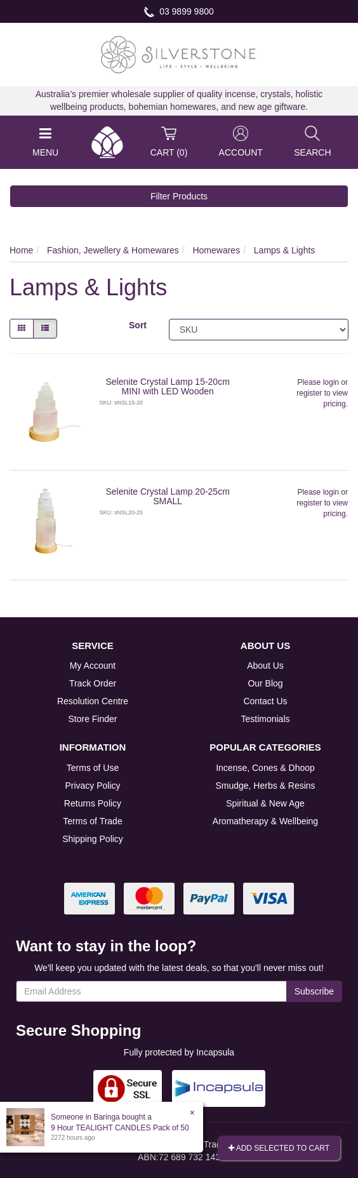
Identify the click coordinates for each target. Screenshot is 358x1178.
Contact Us (265, 701)
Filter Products (179, 196)
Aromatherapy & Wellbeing (265, 821)
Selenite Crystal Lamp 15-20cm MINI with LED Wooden (168, 386)
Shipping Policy (92, 839)
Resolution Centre (92, 701)
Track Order (92, 683)
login (331, 382)
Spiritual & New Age (265, 803)
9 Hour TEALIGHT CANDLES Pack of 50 (120, 1127)
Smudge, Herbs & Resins (265, 785)
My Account (93, 665)
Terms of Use (93, 768)
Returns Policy (92, 803)
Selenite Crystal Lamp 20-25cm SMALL (168, 496)
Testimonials (265, 719)
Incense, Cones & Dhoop (265, 768)
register (309, 393)
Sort (138, 325)
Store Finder (92, 719)
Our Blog (265, 683)
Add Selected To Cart (279, 1148)
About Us (265, 665)
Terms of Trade (92, 821)
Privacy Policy (92, 785)
